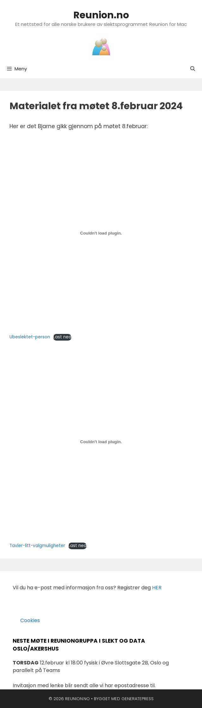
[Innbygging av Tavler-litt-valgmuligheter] (101, 441)
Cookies (26, 620)
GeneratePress (137, 699)
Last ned (62, 337)
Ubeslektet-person (29, 337)
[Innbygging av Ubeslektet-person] (101, 233)
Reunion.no (101, 15)
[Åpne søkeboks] (192, 68)
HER (157, 587)
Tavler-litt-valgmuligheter (37, 546)
